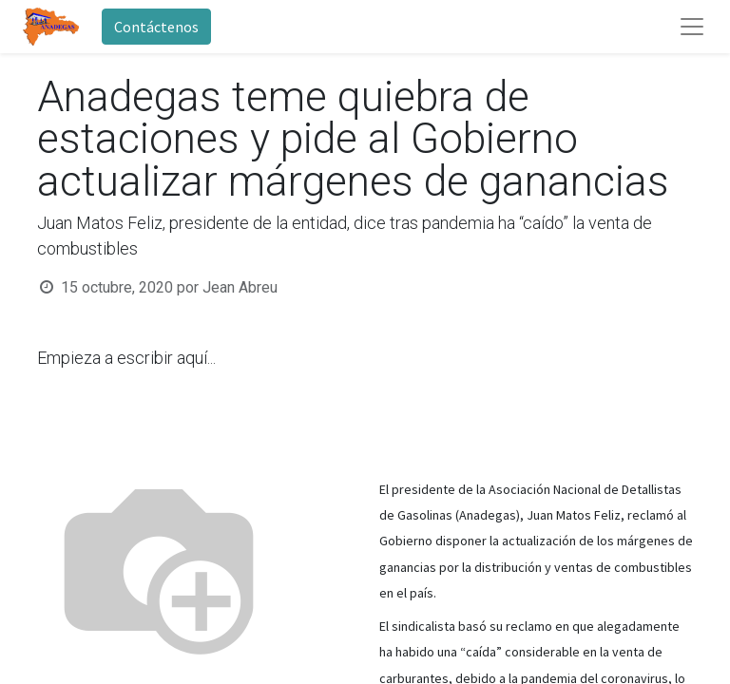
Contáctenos (156, 26)
